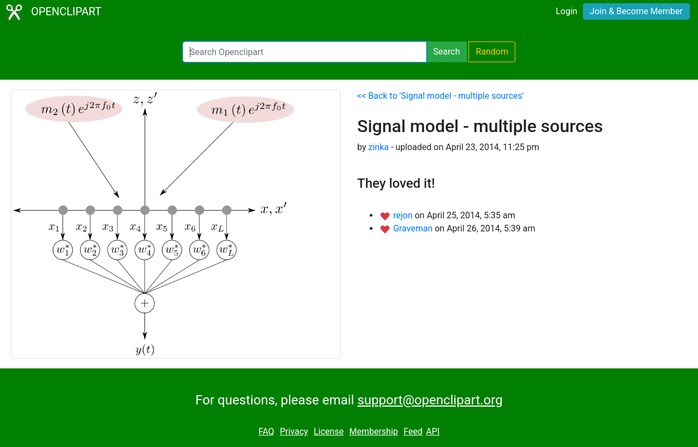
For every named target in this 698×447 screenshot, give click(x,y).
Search (446, 51)
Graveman (414, 228)
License (329, 431)
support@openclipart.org (429, 400)
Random (492, 51)
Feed (413, 431)
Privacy (294, 431)
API (433, 431)
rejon (404, 215)
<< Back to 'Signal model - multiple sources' (440, 96)
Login (566, 11)
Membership (373, 431)
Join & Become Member (636, 11)
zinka (378, 147)
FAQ (266, 431)
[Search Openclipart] (304, 51)
